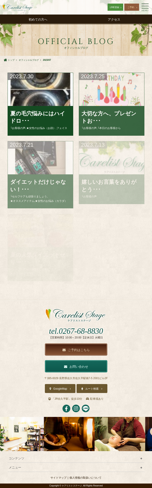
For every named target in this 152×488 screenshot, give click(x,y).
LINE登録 (114, 7)
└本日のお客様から (109, 128)
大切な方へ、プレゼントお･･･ (108, 117)
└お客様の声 (18, 128)
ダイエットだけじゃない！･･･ (38, 185)
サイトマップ (58, 477)
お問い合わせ (76, 366)
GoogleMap (60, 388)
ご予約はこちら (76, 350)
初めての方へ (38, 19)
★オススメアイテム (22, 201)
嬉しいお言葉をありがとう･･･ (109, 185)
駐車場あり (95, 398)
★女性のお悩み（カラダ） (51, 201)
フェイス (61, 128)
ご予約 (130, 7)
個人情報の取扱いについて (85, 477)
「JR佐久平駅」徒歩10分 (65, 398)
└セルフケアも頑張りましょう (28, 196)
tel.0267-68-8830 (76, 331)
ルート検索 (92, 388)
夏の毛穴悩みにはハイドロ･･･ (37, 117)
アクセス (114, 19)
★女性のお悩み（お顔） (41, 128)
